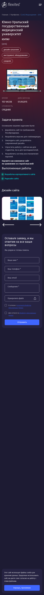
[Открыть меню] (40, 5)
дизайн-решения (11, 49)
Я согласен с (19, 307)
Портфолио (15, 15)
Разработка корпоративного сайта (20, 174)
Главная (5, 15)
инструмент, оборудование (16, 55)
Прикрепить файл (16, 298)
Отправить (22, 322)
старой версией (25, 164)
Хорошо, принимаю (22, 588)
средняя (7, 61)
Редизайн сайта (12, 178)
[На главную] (11, 5)
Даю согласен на (22, 314)
